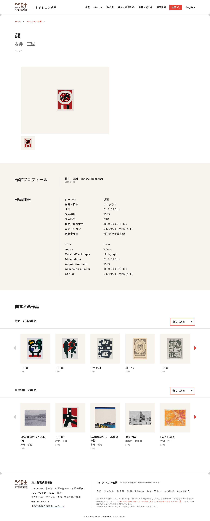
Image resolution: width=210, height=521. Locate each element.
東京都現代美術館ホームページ (48, 506)
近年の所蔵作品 (126, 7)
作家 (87, 7)
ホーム (18, 21)
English (190, 7)
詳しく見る (179, 322)
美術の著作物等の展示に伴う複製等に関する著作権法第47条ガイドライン (149, 501)
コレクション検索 (34, 21)
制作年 (110, 7)
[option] (65, 100)
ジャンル (98, 7)
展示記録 (161, 7)
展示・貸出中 (145, 7)
